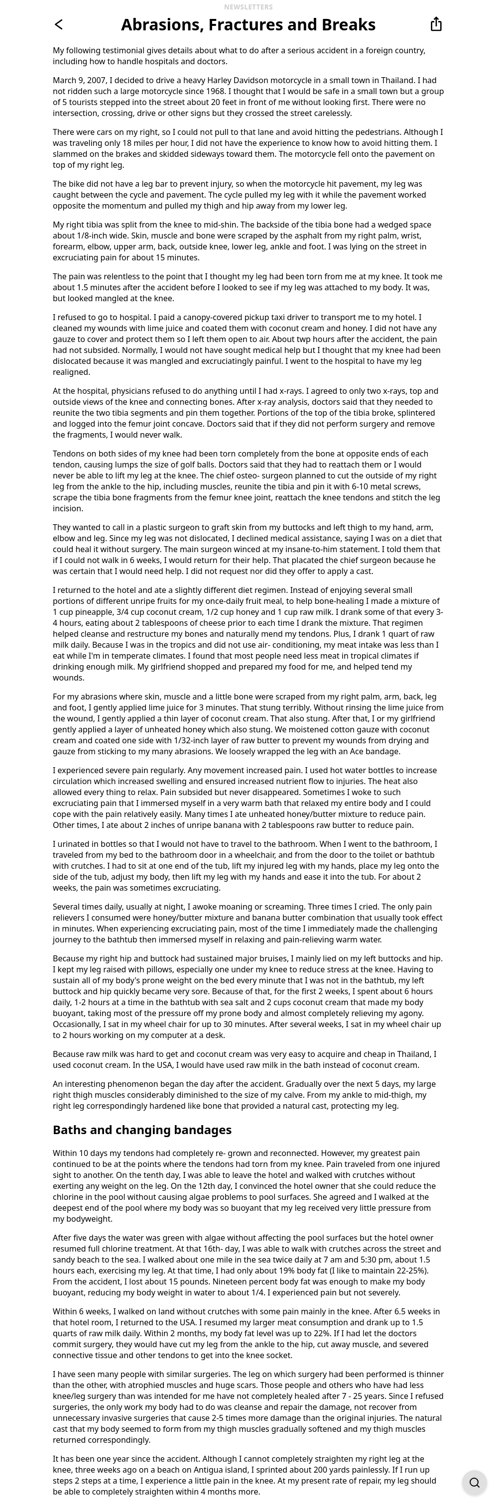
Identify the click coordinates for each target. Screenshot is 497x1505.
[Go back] (61, 24)
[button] (436, 24)
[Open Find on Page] (474, 1482)
